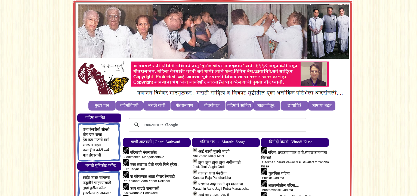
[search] (216, 125)
